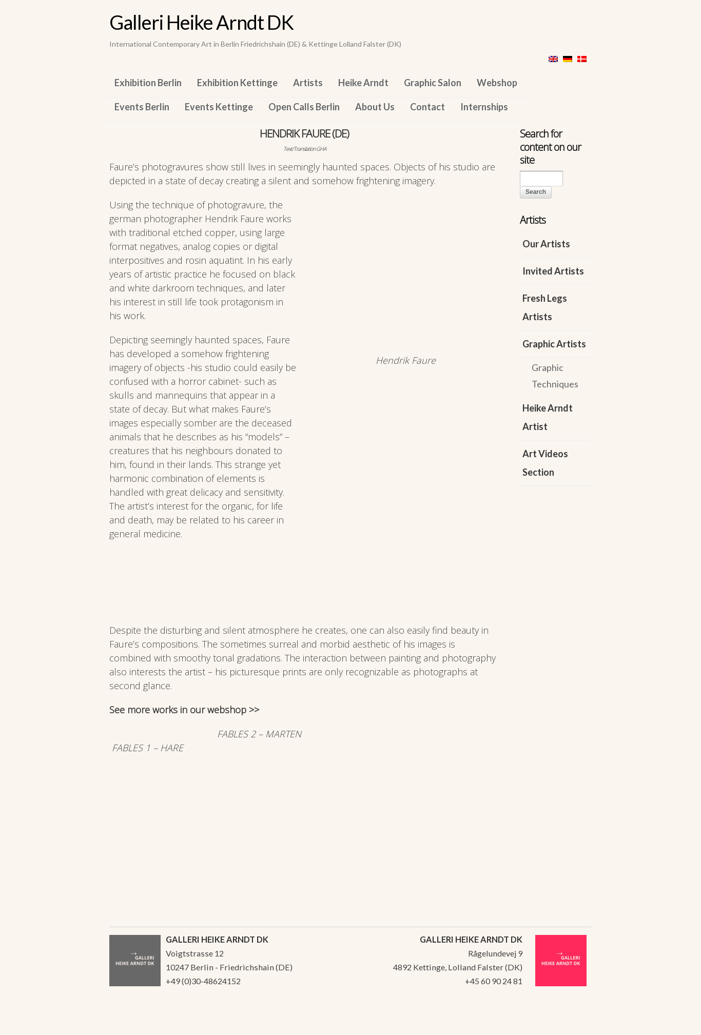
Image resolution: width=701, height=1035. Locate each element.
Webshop (497, 82)
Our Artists (546, 243)
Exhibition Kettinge (237, 82)
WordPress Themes (572, 1024)
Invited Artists (553, 271)
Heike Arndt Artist (547, 417)
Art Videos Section (545, 463)
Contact (427, 106)
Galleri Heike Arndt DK (201, 22)
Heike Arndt (363, 82)
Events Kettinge (219, 106)
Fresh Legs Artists (544, 307)
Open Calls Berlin (304, 106)
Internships (484, 106)
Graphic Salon (432, 82)
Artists (308, 82)
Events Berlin (141, 106)
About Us (375, 106)
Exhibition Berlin (148, 82)
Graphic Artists (554, 343)
